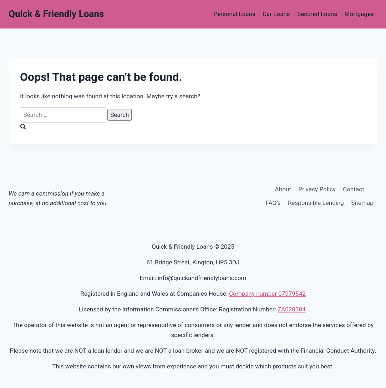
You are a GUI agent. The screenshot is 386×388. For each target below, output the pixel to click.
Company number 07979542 (267, 293)
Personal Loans (234, 13)
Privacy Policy (317, 189)
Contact (353, 189)
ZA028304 (292, 309)
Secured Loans (317, 13)
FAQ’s (273, 202)
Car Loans (276, 13)
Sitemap (362, 202)
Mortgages (359, 13)
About (283, 189)
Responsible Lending (316, 202)
